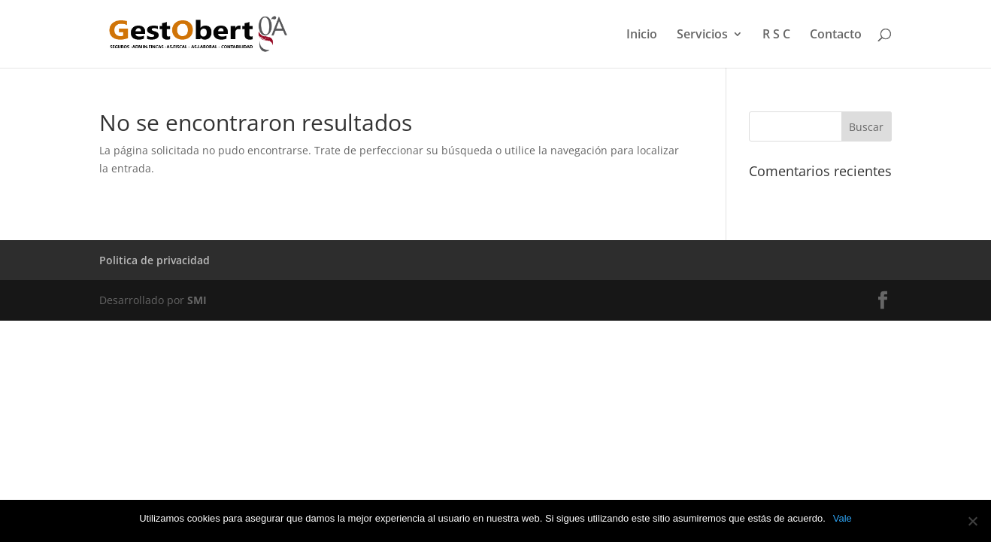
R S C (776, 35)
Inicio (641, 35)
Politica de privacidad (154, 260)
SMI (197, 300)
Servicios (702, 35)
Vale (842, 518)
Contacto (836, 35)
